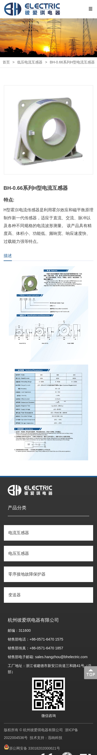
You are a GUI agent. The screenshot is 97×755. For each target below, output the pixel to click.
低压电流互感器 (29, 62)
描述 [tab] (8, 255)
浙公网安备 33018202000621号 (34, 748)
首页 (6, 62)
